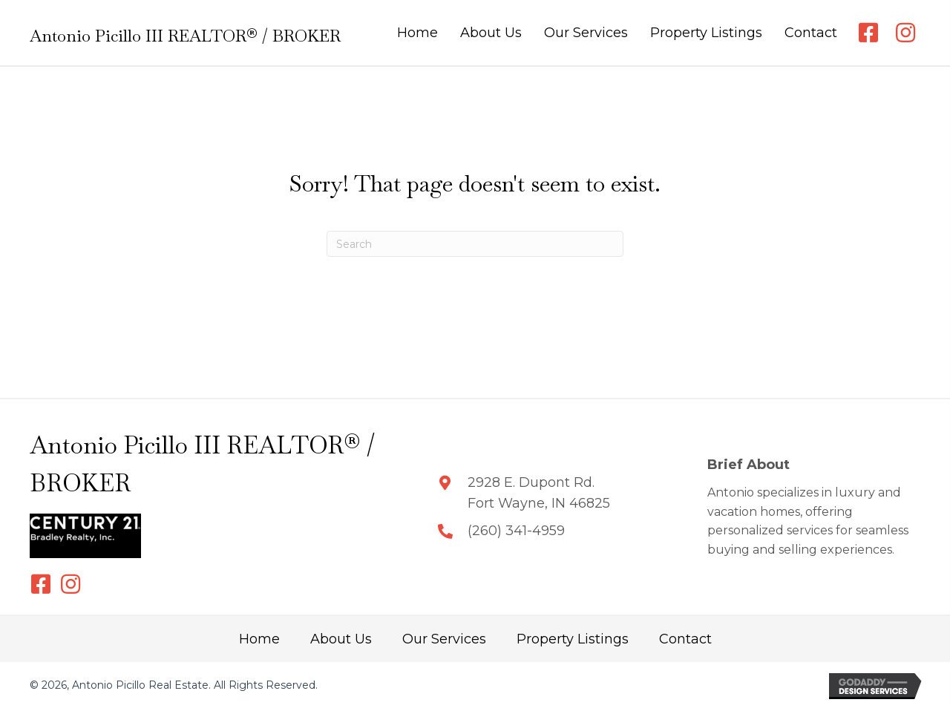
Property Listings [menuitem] (573, 639)
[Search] (475, 244)
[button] (868, 32)
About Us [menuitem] (341, 639)
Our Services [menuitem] (444, 639)
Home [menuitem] (259, 639)
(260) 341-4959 (516, 530)
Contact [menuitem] (685, 639)
